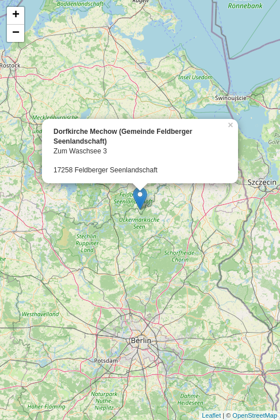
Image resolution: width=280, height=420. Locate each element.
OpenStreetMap (254, 415)
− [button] (16, 33)
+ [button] (16, 15)
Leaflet (211, 415)
